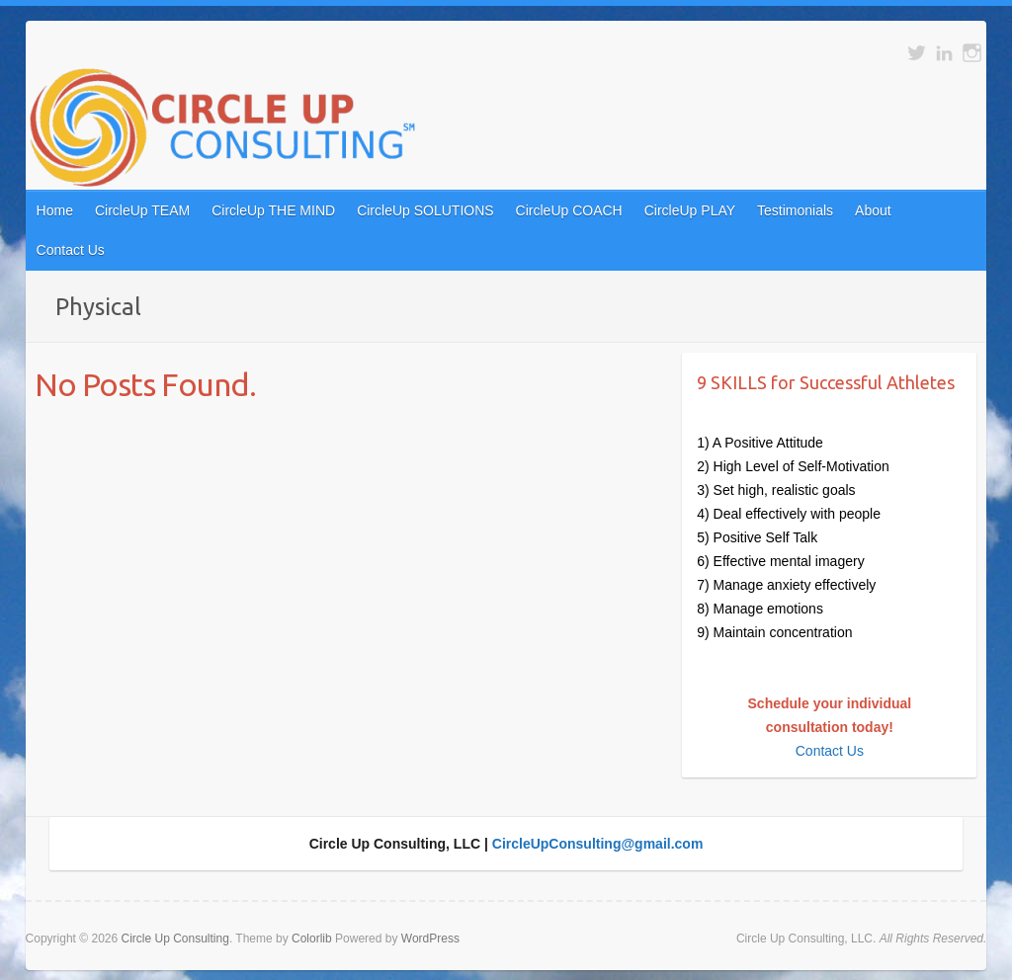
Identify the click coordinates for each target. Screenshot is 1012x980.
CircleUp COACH (569, 210)
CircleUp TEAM (142, 210)
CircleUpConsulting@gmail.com (598, 844)
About (873, 210)
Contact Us (71, 250)
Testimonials (795, 210)
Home (55, 210)
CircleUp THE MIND (273, 210)
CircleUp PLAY (689, 210)
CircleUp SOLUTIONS (425, 210)
